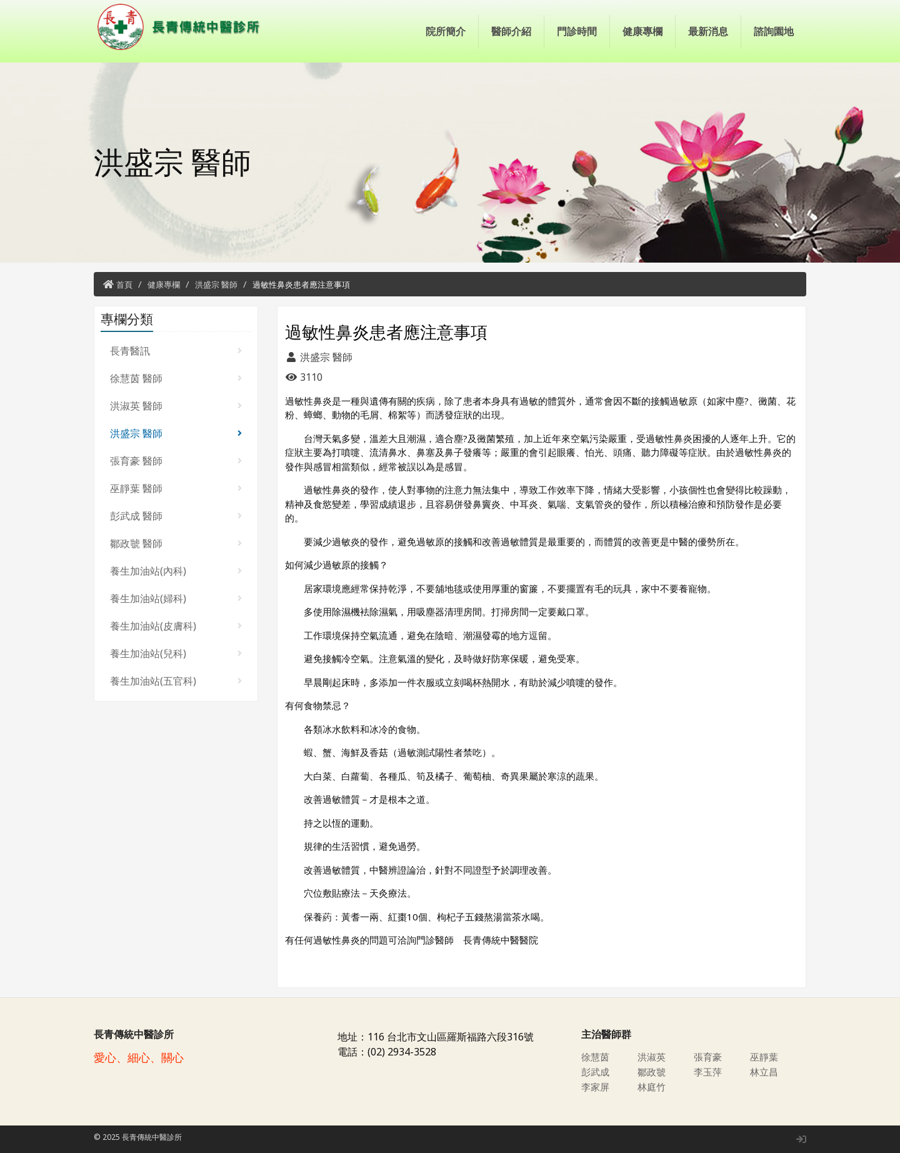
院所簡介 (446, 31)
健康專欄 (642, 31)
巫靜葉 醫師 (176, 488)
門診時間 (577, 31)
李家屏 (596, 1087)
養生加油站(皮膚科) (176, 626)
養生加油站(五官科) (176, 681)
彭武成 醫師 (176, 516)
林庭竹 (653, 1087)
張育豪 (709, 1057)
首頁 (124, 284)
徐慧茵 (596, 1057)
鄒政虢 (653, 1072)
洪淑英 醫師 (176, 406)
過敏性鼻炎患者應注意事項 (301, 284)
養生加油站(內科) (176, 571)
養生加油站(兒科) (176, 653)
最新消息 (708, 31)
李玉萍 (709, 1072)
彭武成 (596, 1072)
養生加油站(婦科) (176, 598)
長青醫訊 (176, 351)
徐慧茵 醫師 (176, 378)
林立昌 (765, 1072)
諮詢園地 (774, 31)
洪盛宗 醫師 (216, 284)
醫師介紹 (511, 31)
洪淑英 (653, 1057)
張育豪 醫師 (176, 461)
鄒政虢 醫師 (176, 543)
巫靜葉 (765, 1057)
